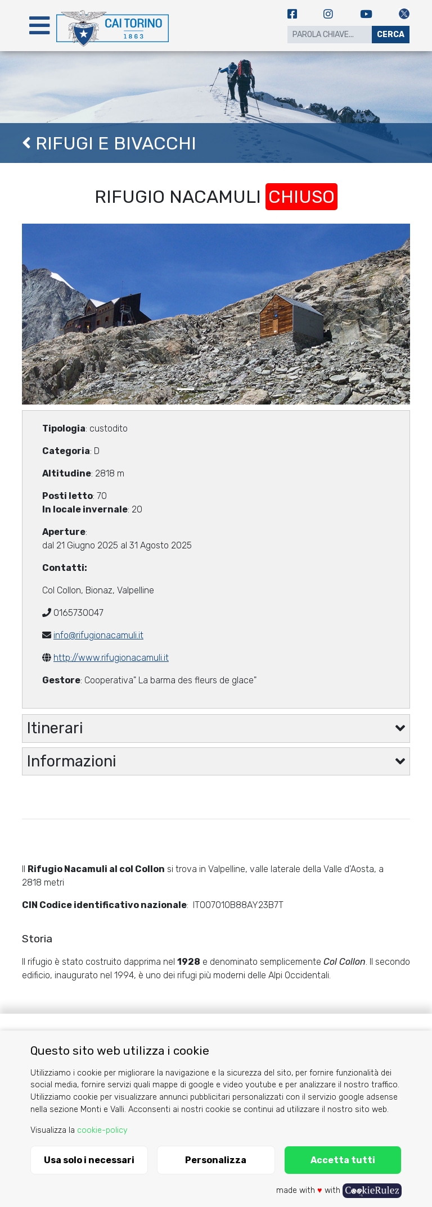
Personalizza (215, 1160)
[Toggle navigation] (39, 25)
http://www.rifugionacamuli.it (111, 657)
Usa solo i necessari (89, 1160)
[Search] (329, 34)
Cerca (390, 34)
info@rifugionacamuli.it (98, 635)
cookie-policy (102, 1130)
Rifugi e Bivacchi (109, 143)
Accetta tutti (342, 1160)
